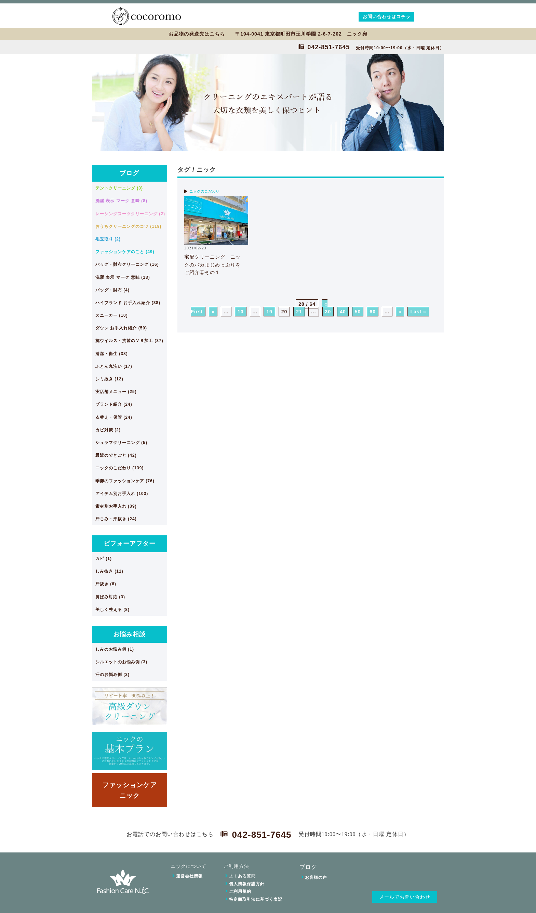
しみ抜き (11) (109, 571)
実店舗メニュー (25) (116, 391)
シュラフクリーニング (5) (121, 442)
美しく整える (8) (112, 609)
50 (358, 311)
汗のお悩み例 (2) (112, 674)
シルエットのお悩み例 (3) (121, 662)
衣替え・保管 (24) (113, 417)
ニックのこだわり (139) (119, 468)
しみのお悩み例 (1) (114, 649)
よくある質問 (242, 876)
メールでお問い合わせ (404, 897)
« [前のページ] (213, 311)
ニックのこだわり (204, 191)
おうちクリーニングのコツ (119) (128, 226)
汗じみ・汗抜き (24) (116, 519)
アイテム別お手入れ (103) (121, 493)
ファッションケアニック (129, 790)
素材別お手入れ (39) (116, 506)
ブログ (129, 173)
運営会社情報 (189, 876)
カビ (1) (103, 558)
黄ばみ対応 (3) (110, 597)
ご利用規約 (240, 891)
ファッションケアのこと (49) (125, 251)
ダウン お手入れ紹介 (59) (121, 328)
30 (328, 311)
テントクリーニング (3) (119, 188)
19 (269, 311)
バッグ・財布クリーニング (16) (127, 264)
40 (343, 311)
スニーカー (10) (111, 315)
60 (373, 311)
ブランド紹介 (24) (113, 404)
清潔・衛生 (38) (111, 353)
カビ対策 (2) (108, 430)
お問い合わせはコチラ (387, 16)
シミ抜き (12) (109, 379)
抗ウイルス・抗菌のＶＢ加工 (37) (129, 340)
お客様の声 (316, 877)
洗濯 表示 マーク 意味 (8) (121, 200)
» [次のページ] (400, 311)
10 (241, 311)
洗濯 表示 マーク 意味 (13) (122, 277)
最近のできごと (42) (116, 455)
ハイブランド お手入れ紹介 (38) (127, 302)
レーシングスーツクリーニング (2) (130, 213)
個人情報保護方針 (247, 884)
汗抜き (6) (105, 584)
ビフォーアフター (130, 543)
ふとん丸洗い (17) (113, 366)
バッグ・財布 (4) (112, 290)
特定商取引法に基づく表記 (255, 899)
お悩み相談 (129, 634)
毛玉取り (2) (108, 239)
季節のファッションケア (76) (125, 481)
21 (299, 311)
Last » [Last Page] (418, 311)
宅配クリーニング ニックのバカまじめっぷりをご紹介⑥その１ (212, 264)
